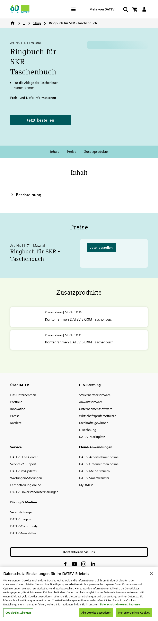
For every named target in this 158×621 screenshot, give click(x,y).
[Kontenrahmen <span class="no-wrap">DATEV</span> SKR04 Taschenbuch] (79, 340)
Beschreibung (25, 194)
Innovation (17, 409)
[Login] (144, 9)
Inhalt (54, 151)
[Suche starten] (125, 9)
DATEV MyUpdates (23, 471)
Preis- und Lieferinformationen (33, 97)
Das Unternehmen (23, 395)
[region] (79, 594)
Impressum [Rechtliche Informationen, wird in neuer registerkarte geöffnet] (135, 604)
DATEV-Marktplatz (92, 436)
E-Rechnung (87, 429)
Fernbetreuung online (25, 485)
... (24, 23)
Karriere (15, 422)
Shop (37, 23)
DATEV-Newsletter (23, 533)
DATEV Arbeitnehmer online (98, 457)
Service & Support (23, 464)
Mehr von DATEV (101, 9)
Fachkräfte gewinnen (93, 422)
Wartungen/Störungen (26, 478)
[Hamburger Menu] (76, 9)
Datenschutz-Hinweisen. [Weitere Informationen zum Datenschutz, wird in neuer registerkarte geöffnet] (114, 604)
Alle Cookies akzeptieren (96, 612)
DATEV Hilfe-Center (24, 457)
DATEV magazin (21, 519)
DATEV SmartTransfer (94, 478)
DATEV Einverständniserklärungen (34, 492)
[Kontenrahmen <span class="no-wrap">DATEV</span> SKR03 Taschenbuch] (79, 317)
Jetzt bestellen (40, 120)
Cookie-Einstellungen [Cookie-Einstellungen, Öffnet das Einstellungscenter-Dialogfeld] (18, 612)
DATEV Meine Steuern (94, 471)
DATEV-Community (24, 526)
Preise (71, 151)
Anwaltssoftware (91, 402)
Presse (14, 416)
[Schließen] (151, 573)
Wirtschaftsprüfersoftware (97, 416)
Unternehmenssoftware (95, 409)
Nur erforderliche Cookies (134, 612)
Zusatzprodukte (96, 151)
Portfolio (16, 402)
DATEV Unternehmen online (98, 464)
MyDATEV (86, 485)
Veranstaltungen (21, 512)
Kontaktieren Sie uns (79, 552)
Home (12, 23)
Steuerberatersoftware (95, 395)
